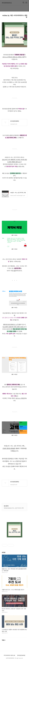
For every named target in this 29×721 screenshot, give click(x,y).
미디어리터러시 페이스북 (9, 655)
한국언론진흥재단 (21, 655)
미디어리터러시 (7, 3)
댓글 (3, 640)
